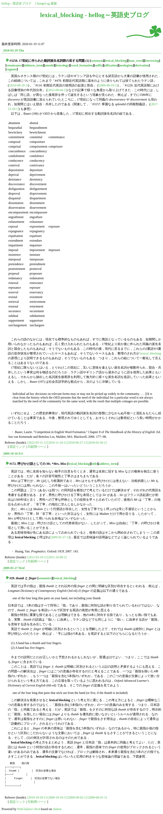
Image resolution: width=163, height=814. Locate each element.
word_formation (82, 65)
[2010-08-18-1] (18, 85)
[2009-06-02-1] (77, 797)
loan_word (136, 60)
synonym (97, 60)
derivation (142, 65)
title (94, 463)
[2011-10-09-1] (57, 557)
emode (49, 65)
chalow (57, 809)
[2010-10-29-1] (37, 797)
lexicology (62, 65)
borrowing (152, 60)
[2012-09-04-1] (57, 90)
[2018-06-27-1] (77, 442)
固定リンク (17, 446)
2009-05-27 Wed (13, 568)
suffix (98, 65)
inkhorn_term (33, 65)
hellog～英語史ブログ (16, 3)
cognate (11, 69)
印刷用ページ (37, 446)
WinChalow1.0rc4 (28, 809)
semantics (45, 578)
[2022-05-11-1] (37, 442)
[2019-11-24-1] (57, 442)
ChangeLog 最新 (46, 3)
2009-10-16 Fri (13, 453)
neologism (126, 65)
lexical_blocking (116, 60)
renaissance (14, 65)
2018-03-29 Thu (13, 50)
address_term (108, 463)
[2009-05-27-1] (59, 537)
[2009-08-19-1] (108, 85)
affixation (110, 65)
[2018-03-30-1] (97, 442)
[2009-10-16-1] (57, 797)
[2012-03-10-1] (37, 557)
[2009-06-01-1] (97, 797)
